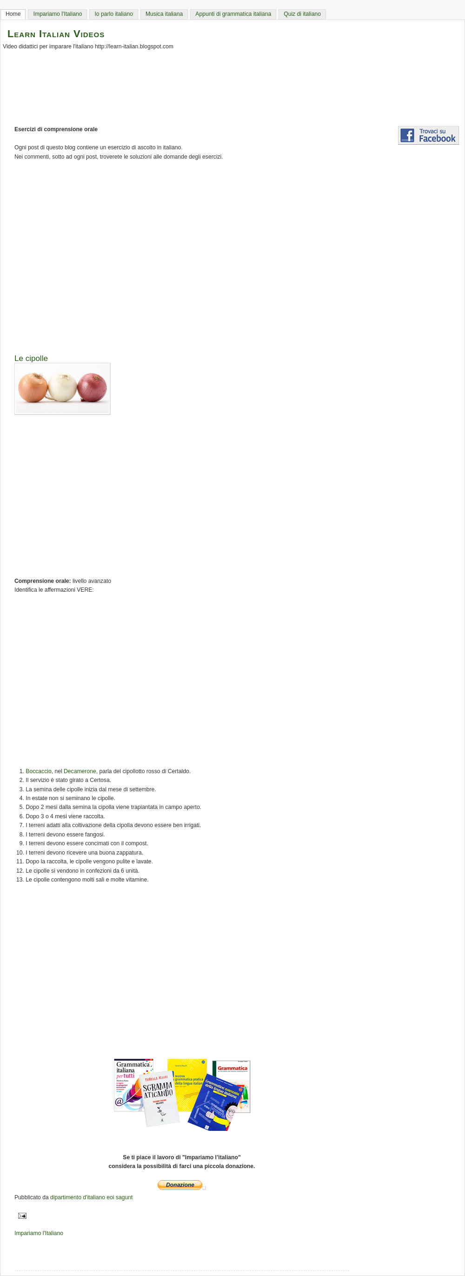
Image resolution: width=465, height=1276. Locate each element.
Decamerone (80, 771)
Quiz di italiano (302, 14)
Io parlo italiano (113, 14)
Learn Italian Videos (56, 34)
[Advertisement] (237, 254)
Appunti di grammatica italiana (233, 14)
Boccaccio (38, 771)
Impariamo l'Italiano (57, 14)
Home (13, 14)
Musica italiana (164, 14)
